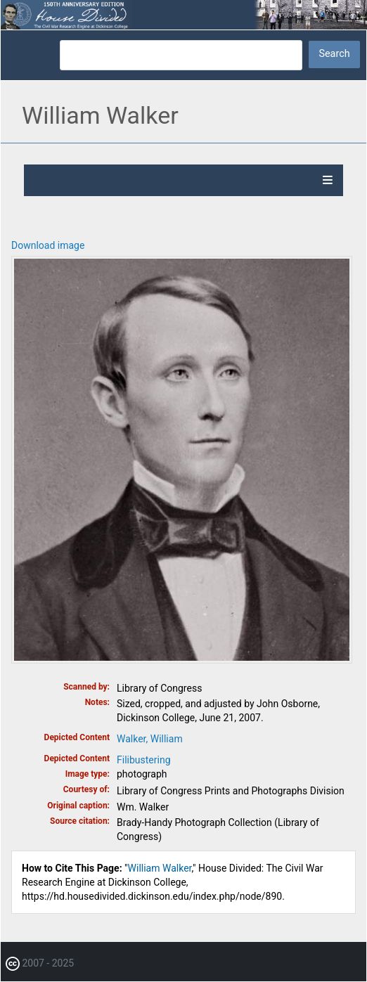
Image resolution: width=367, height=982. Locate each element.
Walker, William (150, 738)
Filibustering (144, 759)
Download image (47, 245)
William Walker (160, 868)
